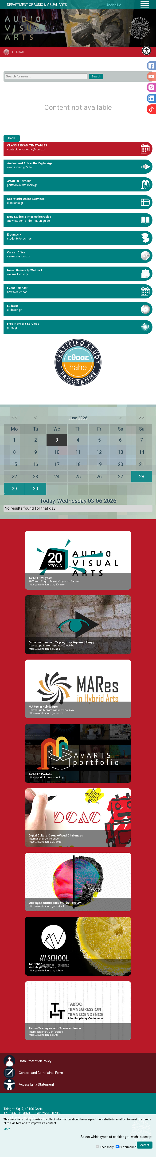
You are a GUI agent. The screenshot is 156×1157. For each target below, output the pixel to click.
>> (142, 417)
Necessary (107, 1147)
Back (11, 138)
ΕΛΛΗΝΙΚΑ (113, 4)
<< (14, 417)
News (20, 51)
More (7, 1129)
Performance (127, 1147)
